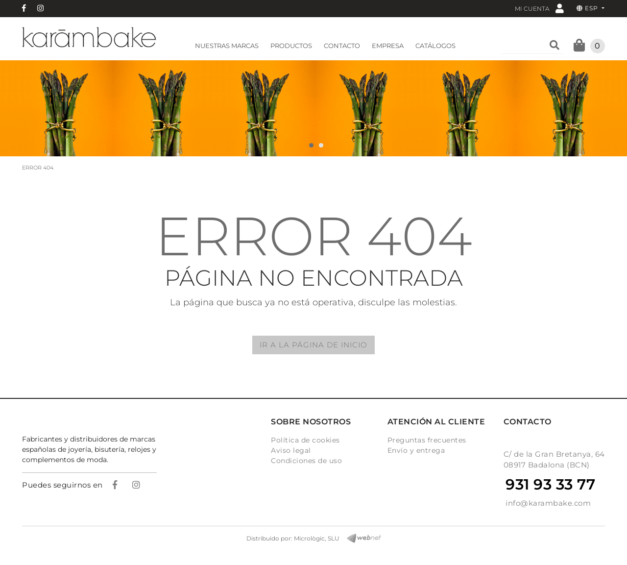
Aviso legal (291, 450)
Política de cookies (305, 440)
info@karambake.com (548, 503)
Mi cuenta (539, 8)
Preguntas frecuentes (426, 440)
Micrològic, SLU (316, 538)
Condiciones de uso (306, 460)
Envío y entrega (416, 450)
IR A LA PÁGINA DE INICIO (313, 344)
